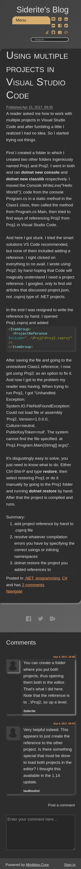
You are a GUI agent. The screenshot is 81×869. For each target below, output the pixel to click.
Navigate (14, 591)
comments (33, 585)
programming (48, 578)
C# (64, 578)
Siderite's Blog (42, 9)
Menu (21, 20)
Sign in (69, 865)
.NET (28, 578)
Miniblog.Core (37, 865)
